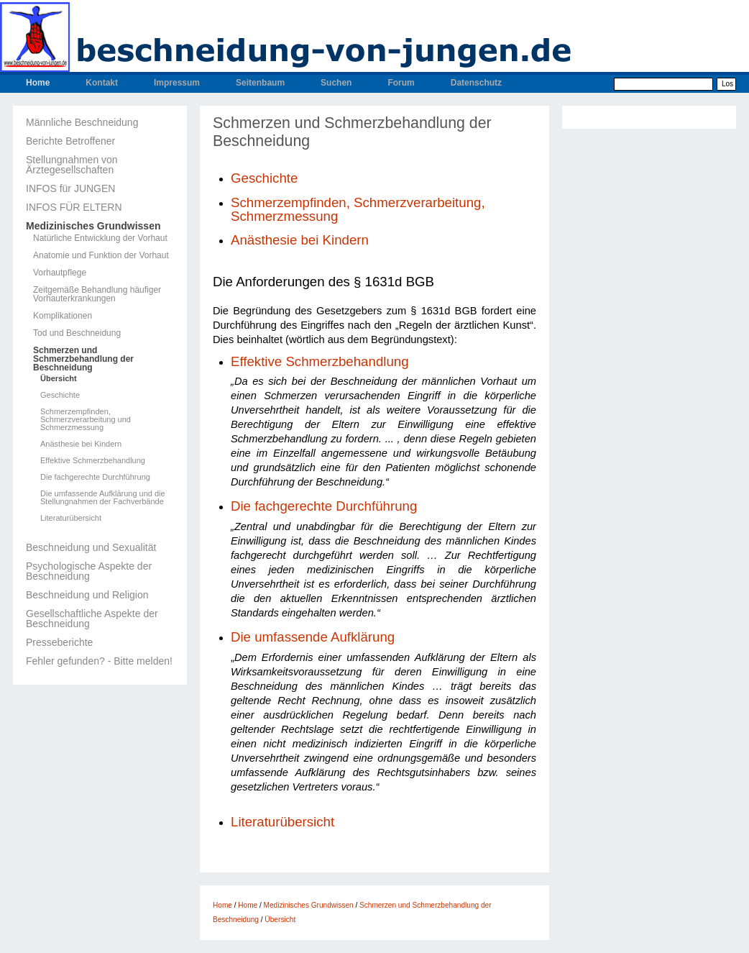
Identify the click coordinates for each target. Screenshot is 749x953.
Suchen (336, 83)
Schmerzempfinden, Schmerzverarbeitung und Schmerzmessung (85, 420)
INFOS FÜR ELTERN (74, 207)
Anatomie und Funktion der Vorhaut (101, 255)
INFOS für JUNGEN (70, 188)
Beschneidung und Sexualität (91, 547)
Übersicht (58, 379)
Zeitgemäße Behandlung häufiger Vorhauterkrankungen (97, 294)
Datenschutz (476, 83)
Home (38, 83)
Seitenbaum (260, 83)
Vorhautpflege (59, 272)
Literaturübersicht (70, 518)
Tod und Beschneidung (77, 333)
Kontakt (102, 83)
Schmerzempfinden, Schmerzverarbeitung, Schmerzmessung (358, 209)
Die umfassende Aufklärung (313, 636)
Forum (400, 83)
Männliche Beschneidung (82, 122)
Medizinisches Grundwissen (93, 226)
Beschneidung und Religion (87, 595)
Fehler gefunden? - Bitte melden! (99, 661)
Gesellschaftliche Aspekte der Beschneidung (92, 618)
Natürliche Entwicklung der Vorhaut (100, 238)
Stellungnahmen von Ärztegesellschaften (72, 165)
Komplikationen (62, 315)
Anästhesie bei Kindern (80, 444)
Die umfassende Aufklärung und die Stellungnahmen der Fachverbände (102, 498)
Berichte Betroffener (70, 141)
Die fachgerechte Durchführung (95, 477)
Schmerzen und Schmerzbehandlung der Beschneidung (83, 359)
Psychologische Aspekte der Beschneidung (89, 571)
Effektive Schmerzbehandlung (92, 461)
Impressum (177, 83)
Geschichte (60, 395)
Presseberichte (59, 642)
